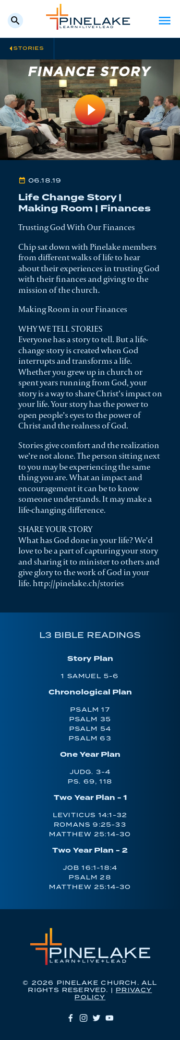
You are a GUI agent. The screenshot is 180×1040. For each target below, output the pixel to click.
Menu (164, 20)
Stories (28, 48)
